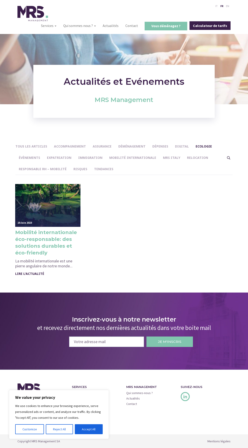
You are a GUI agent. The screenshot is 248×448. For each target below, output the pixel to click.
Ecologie (204, 146)
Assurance (102, 146)
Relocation (197, 157)
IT (216, 6)
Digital (182, 146)
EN (227, 6)
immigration (90, 157)
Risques (80, 169)
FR (221, 6)
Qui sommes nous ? (79, 25)
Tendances (103, 169)
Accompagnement (70, 146)
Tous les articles (31, 146)
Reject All (59, 429)
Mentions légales (219, 441)
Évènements (29, 157)
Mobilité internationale (132, 157)
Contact (131, 25)
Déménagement (132, 146)
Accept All (88, 429)
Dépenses (160, 146)
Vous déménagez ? (165, 26)
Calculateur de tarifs (210, 25)
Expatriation (59, 157)
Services (48, 25)
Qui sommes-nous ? (139, 393)
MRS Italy (171, 157)
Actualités (111, 25)
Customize (29, 429)
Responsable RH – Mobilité (43, 169)
